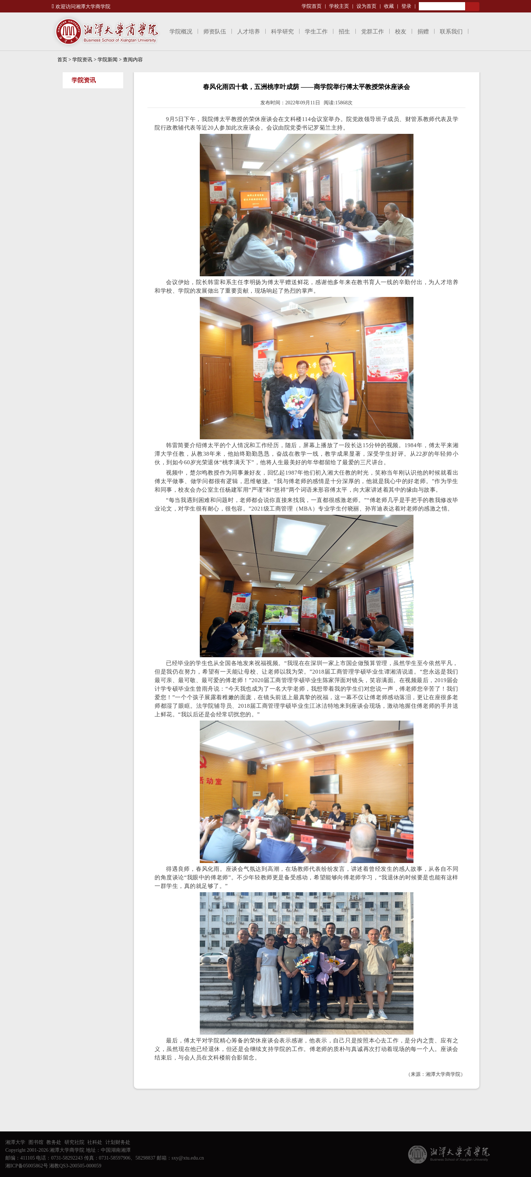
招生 (344, 31)
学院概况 (181, 31)
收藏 (389, 6)
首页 (62, 59)
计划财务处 (117, 1142)
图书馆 (35, 1142)
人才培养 (248, 31)
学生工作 (316, 31)
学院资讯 (82, 59)
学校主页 (339, 6)
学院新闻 (108, 59)
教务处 (53, 1142)
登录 (406, 6)
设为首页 (366, 6)
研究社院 (74, 1142)
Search (472, 6)
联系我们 (451, 31)
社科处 (94, 1142)
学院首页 (312, 6)
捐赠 (423, 31)
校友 (400, 31)
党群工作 (372, 31)
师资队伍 (214, 31)
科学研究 (282, 31)
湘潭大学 (15, 1142)
